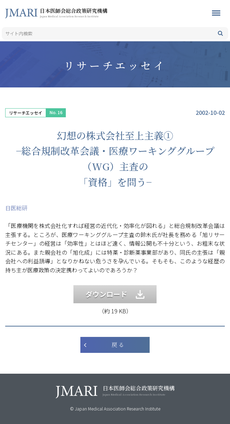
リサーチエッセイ (25, 113)
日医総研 (16, 208)
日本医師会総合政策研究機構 (85, 12)
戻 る (118, 345)
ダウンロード (115, 294)
